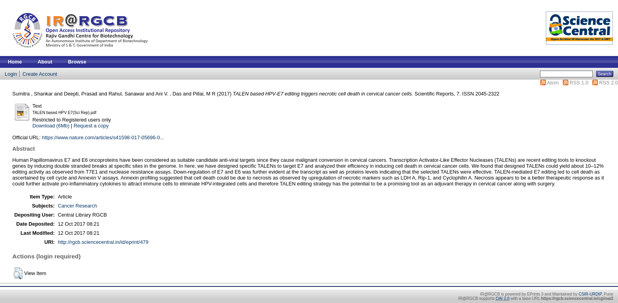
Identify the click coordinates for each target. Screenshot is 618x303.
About (45, 62)
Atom (553, 83)
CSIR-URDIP (590, 294)
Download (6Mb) (50, 126)
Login (11, 74)
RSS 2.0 (608, 83)
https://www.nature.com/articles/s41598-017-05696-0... (103, 137)
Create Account (39, 74)
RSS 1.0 (579, 83)
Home (15, 62)
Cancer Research (77, 206)
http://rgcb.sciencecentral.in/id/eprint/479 (103, 242)
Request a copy (91, 126)
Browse (77, 62)
